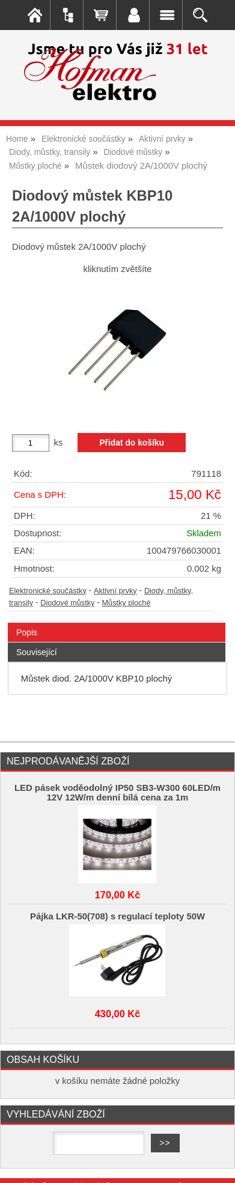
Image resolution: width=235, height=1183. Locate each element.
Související (36, 652)
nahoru (217, 1165)
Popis (26, 632)
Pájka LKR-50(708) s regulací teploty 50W (117, 916)
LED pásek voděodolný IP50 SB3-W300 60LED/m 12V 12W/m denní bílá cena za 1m (117, 792)
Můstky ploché (126, 603)
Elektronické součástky (48, 591)
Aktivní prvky (115, 591)
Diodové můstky (67, 603)
